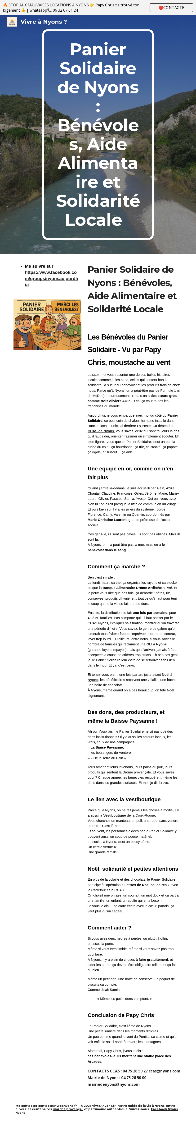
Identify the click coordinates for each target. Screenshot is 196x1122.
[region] (98, 7)
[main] (98, 134)
